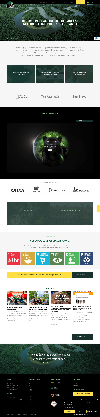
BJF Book (31, 401)
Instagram (75, 385)
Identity (30, 387)
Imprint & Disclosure (22, 414)
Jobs (30, 385)
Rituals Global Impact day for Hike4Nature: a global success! (38, 308)
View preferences (92, 411)
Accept (69, 411)
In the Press (31, 399)
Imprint (88, 414)
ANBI (30, 391)
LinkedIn (75, 383)
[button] (97, 400)
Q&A (30, 389)
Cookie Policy (75, 414)
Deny (80, 411)
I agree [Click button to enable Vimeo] (50, 150)
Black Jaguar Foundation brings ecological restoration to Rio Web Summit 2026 (82, 308)
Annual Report (32, 392)
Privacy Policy (82, 414)
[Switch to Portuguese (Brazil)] (87, 2)
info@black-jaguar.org (12, 387)
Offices (30, 383)
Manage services (69, 407)
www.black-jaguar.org (12, 389)
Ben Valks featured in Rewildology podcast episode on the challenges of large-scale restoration (61, 309)
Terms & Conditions (11, 414)
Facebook (75, 382)
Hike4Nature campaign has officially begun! (15, 308)
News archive (32, 382)
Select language (81, 120)
